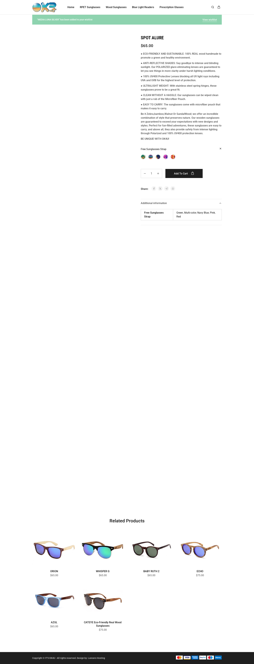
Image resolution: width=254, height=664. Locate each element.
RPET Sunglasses (90, 7)
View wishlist (209, 19)
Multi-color (190, 212)
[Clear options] (220, 148)
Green (179, 212)
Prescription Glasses (172, 7)
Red (178, 216)
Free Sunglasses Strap (153, 149)
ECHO (200, 571)
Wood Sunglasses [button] (116, 7)
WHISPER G (103, 571)
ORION (54, 571)
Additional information (181, 203)
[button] (143, 156)
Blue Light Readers (143, 7)
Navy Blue (203, 212)
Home (70, 7)
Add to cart (184, 173)
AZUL (54, 622)
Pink (212, 212)
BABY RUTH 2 (151, 571)
